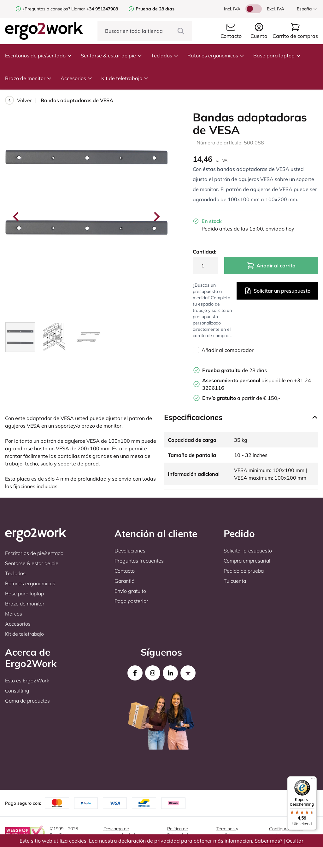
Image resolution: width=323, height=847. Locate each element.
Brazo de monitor (28, 78)
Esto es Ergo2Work (27, 680)
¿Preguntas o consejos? (46, 9)
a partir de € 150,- (241, 398)
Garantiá (124, 581)
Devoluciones (130, 550)
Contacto (125, 571)
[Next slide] (156, 216)
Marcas (13, 613)
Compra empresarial (247, 561)
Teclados (165, 55)
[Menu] (313, 780)
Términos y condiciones (228, 832)
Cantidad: (204, 251)
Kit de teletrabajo (125, 78)
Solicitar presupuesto (248, 550)
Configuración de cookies (286, 832)
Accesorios (76, 78)
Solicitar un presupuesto (277, 291)
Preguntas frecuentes (139, 561)
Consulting (17, 690)
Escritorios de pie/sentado (38, 55)
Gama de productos (27, 701)
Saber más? (268, 841)
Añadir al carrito (271, 265)
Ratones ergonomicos (215, 55)
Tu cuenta (235, 581)
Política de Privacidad (177, 832)
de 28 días (234, 370)
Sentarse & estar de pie (111, 55)
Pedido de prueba (244, 571)
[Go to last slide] (16, 216)
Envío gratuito (130, 591)
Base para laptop (277, 55)
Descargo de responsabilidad (119, 832)
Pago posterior (131, 601)
